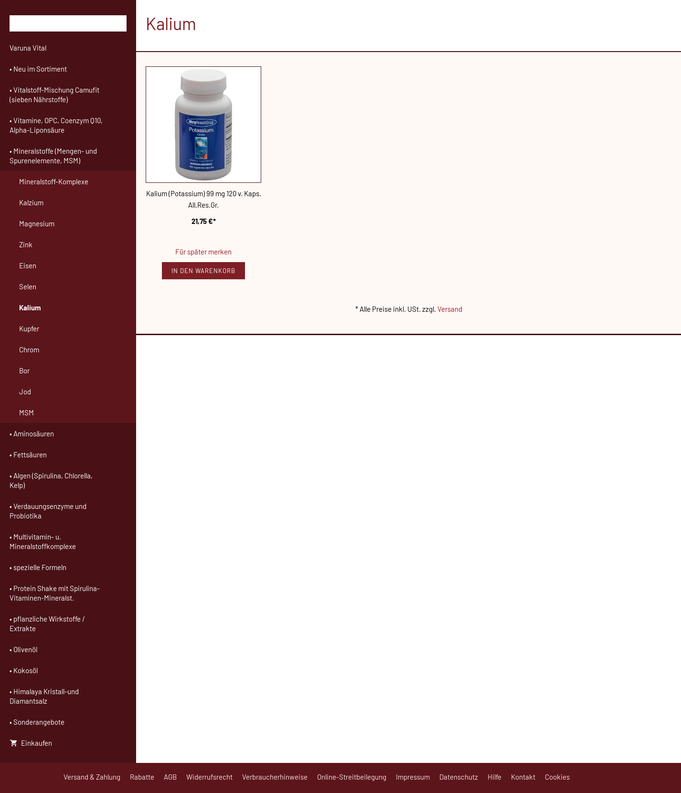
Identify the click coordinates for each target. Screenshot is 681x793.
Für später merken (203, 251)
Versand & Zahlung (92, 776)
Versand (449, 309)
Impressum (413, 776)
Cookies (557, 776)
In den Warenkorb (203, 271)
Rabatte (142, 776)
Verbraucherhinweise (275, 776)
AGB (170, 776)
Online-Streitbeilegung (351, 776)
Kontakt (523, 776)
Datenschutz (458, 776)
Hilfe (494, 776)
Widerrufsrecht (209, 776)
